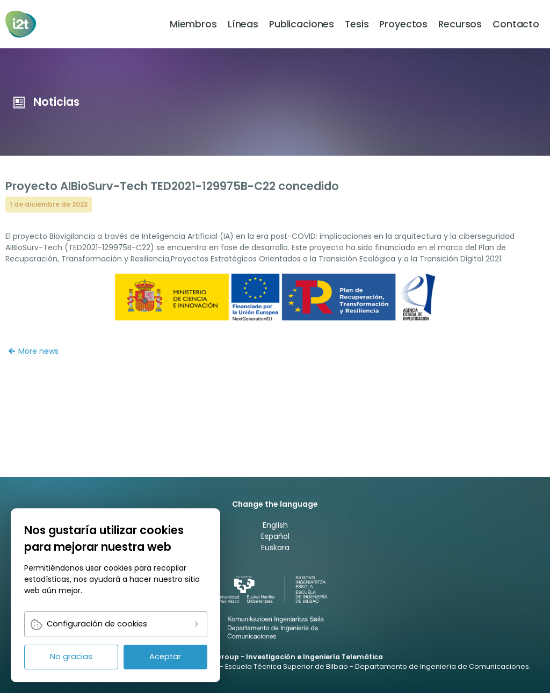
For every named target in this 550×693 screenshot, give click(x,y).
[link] (22, 24)
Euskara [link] (275, 547)
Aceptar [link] (165, 656)
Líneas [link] (243, 24)
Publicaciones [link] (301, 24)
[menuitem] (193, 24)
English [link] (275, 525)
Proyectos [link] (403, 24)
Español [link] (275, 536)
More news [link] (34, 351)
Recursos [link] (460, 24)
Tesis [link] (356, 24)
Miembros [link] (193, 24)
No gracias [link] (71, 656)
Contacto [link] (516, 24)
